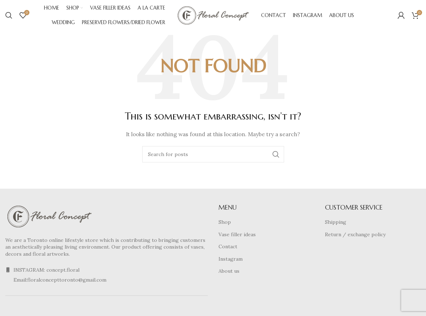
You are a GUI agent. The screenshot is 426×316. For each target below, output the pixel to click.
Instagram (230, 260)
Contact (227, 248)
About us (228, 272)
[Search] (9, 16)
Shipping (335, 223)
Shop (224, 223)
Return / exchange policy (355, 235)
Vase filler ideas (237, 235)
